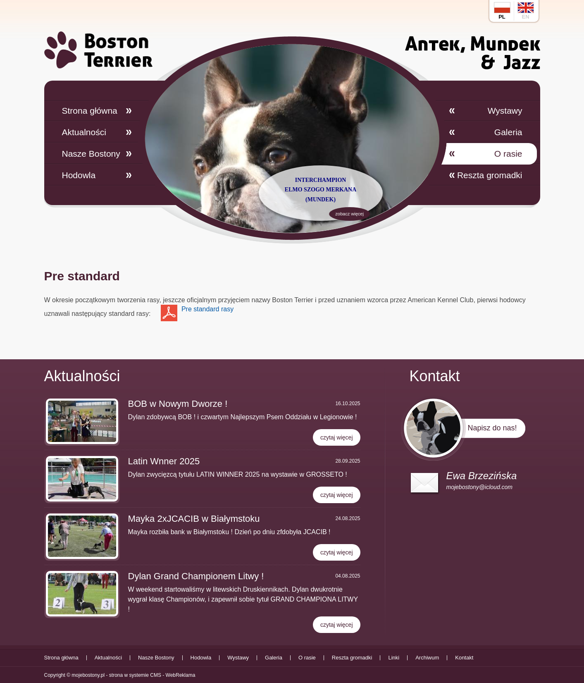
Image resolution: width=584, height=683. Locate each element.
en (525, 11)
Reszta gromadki (489, 175)
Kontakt (464, 657)
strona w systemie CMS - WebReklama (152, 675)
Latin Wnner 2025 (164, 461)
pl (502, 11)
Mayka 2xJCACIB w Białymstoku (194, 518)
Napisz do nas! (492, 428)
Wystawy (505, 110)
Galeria (508, 132)
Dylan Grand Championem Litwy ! (196, 576)
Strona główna (89, 110)
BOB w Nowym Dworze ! (178, 403)
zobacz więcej (317, 213)
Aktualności (84, 132)
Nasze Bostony (91, 153)
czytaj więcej (336, 437)
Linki (393, 657)
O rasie (508, 153)
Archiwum (427, 657)
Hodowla (79, 175)
